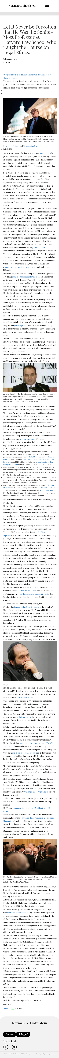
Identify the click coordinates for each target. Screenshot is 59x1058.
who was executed (27, 439)
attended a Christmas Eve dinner (26, 607)
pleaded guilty (45, 153)
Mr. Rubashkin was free (27, 697)
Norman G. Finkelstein (22, 5)
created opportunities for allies (24, 277)
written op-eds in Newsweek (31, 743)
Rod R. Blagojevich (47, 490)
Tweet (5, 1008)
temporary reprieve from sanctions (19, 267)
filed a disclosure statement (18, 912)
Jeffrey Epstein (20, 325)
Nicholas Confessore (31, 146)
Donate (9, 1034)
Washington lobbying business (36, 792)
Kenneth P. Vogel (12, 146)
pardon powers (38, 247)
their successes (25, 717)
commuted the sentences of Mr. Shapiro (29, 808)
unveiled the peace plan (26, 590)
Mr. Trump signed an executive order (35, 594)
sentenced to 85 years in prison (24, 753)
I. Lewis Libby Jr (46, 488)
